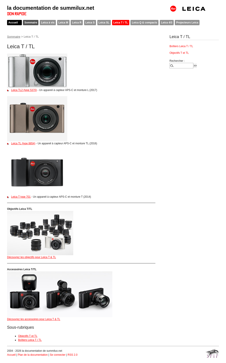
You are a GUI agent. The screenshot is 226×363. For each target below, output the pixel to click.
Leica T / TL (120, 22)
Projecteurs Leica (187, 22)
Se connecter (58, 354)
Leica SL (104, 22)
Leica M (63, 22)
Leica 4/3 (166, 22)
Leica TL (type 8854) (23, 143)
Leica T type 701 (20, 196)
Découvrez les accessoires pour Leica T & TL (33, 319)
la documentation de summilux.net (50, 8)
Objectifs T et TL (27, 336)
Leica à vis (48, 22)
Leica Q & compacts (144, 22)
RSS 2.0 (72, 354)
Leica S (90, 22)
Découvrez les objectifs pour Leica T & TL (31, 257)
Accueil (13, 22)
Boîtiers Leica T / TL (30, 340)
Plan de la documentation (32, 354)
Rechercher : (177, 60)
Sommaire (30, 22)
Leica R (76, 22)
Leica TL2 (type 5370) (24, 90)
